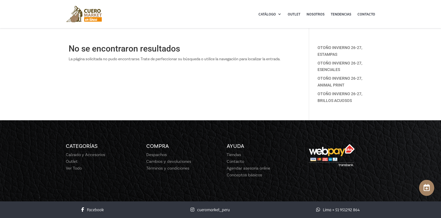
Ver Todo (74, 168)
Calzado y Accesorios (85, 154)
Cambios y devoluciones (168, 161)
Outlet (294, 14)
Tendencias (341, 14)
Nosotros (316, 14)
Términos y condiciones (167, 168)
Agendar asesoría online (248, 168)
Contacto (366, 14)
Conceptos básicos (244, 174)
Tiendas (234, 154)
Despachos (156, 154)
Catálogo (267, 14)
